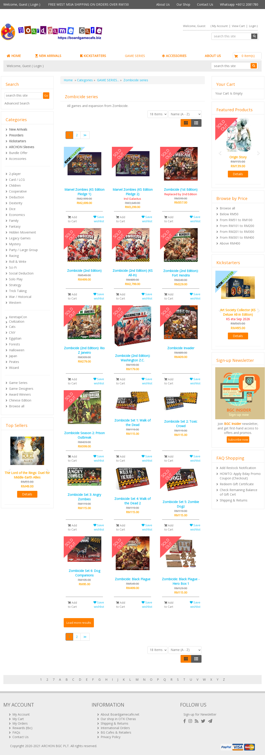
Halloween (16, 350)
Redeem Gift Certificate (237, 484)
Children (15, 185)
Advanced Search (17, 103)
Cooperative (18, 191)
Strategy (15, 285)
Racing (14, 256)
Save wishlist (98, 219)
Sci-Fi (13, 267)
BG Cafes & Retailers (116, 732)
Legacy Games (20, 238)
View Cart (238, 26)
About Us (163, 4)
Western (15, 302)
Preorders (16, 135)
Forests (14, 344)
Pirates (14, 362)
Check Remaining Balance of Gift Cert (238, 492)
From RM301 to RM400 (237, 237)
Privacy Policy (110, 737)
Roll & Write (17, 261)
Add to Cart (72, 219)
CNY (12, 332)
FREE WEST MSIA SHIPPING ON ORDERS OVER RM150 (88, 4)
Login (34, 4)
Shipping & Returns (233, 500)
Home (68, 80)
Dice (12, 209)
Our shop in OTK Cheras (118, 719)
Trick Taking (18, 291)
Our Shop (183, 4)
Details (27, 494)
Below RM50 (229, 214)
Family (13, 220)
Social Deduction (21, 273)
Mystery (15, 244)
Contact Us (205, 4)
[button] (8, 468)
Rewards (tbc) (22, 728)
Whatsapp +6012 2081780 (239, 4)
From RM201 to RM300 (237, 231)
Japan (13, 356)
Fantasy (14, 226)
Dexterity (15, 203)
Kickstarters (17, 141)
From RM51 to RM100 (236, 220)
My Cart (18, 719)
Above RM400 (230, 243)
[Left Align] (186, 123)
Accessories (17, 158)
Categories (85, 80)
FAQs (16, 732)
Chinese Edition (20, 400)
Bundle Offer (18, 153)
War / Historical (20, 297)
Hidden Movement (22, 232)
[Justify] (196, 123)
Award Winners (20, 394)
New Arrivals (18, 129)
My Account (220, 26)
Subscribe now (238, 440)
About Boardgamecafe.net (120, 714)
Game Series (18, 383)
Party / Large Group (23, 250)
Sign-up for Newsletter (199, 714)
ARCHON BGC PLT (55, 746)
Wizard (14, 367)
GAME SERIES (135, 56)
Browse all (16, 406)
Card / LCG (17, 179)
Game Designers (21, 388)
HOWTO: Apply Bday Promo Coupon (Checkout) (240, 476)
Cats (12, 326)
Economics (17, 215)
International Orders (115, 728)
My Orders (20, 723)
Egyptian (15, 338)
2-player (15, 174)
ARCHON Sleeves (21, 147)
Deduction (16, 197)
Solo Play (16, 279)
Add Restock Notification (238, 468)
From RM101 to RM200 (237, 226)
